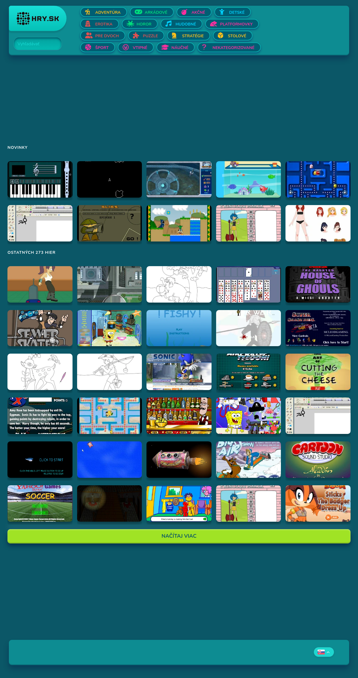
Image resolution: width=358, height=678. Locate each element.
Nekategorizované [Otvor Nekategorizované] (233, 47)
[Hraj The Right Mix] (179, 416)
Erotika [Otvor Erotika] (103, 24)
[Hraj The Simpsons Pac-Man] (109, 416)
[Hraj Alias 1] (109, 223)
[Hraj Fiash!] (179, 328)
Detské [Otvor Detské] (237, 12)
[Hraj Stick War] (248, 328)
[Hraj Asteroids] (109, 179)
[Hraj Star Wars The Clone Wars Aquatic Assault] (179, 179)
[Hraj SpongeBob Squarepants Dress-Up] (248, 416)
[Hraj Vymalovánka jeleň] (40, 372)
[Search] (34, 43)
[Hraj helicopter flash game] (40, 459)
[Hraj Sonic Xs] (40, 416)
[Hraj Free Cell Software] (248, 284)
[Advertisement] (179, 104)
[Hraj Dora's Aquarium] (248, 179)
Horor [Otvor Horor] (144, 24)
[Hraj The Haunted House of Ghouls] (318, 284)
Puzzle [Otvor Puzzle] (150, 36)
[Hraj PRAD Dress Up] (318, 223)
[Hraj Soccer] (40, 503)
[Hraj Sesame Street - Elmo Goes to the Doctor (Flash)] (179, 503)
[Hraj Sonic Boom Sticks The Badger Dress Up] (318, 503)
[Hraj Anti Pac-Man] (318, 179)
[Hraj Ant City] (109, 284)
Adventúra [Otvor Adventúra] (108, 12)
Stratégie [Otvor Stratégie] (193, 36)
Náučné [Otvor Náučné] (180, 47)
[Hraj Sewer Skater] (40, 328)
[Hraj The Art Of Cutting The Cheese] (318, 372)
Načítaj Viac (179, 536)
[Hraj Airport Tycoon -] (248, 372)
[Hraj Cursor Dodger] (109, 459)
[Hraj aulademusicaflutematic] (40, 179)
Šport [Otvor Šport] (102, 47)
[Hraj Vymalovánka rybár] (109, 372)
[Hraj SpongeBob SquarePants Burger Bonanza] (109, 328)
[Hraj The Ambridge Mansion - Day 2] (109, 503)
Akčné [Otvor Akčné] (198, 12)
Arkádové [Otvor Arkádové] (156, 12)
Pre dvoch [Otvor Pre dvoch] (107, 36)
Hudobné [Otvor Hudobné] (185, 24)
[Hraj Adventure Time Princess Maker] (248, 223)
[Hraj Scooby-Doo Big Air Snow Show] (248, 459)
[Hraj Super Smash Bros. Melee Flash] (318, 328)
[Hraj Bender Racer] (40, 284)
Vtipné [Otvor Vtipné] (140, 47)
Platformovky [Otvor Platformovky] (236, 24)
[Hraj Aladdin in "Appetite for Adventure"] (318, 459)
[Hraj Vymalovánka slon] (179, 284)
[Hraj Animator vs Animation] (40, 223)
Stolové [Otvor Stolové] (237, 36)
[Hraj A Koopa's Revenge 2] (179, 223)
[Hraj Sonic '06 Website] (179, 372)
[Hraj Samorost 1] (179, 459)
